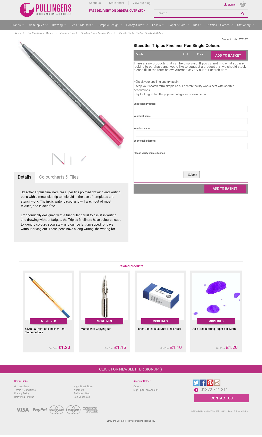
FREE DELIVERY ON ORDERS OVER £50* (117, 11)
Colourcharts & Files (59, 177)
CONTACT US (222, 398)
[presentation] (165, 163)
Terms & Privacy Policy (238, 411)
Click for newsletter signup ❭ (131, 369)
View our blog (141, 3)
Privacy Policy (21, 393)
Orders (137, 386)
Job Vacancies (82, 397)
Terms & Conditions (25, 390)
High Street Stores (84, 386)
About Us (79, 390)
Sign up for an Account (146, 390)
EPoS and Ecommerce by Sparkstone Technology (131, 421)
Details (24, 177)
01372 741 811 (214, 389)
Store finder (116, 3)
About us (95, 3)
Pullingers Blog (82, 393)
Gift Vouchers (21, 386)
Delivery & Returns (24, 397)
